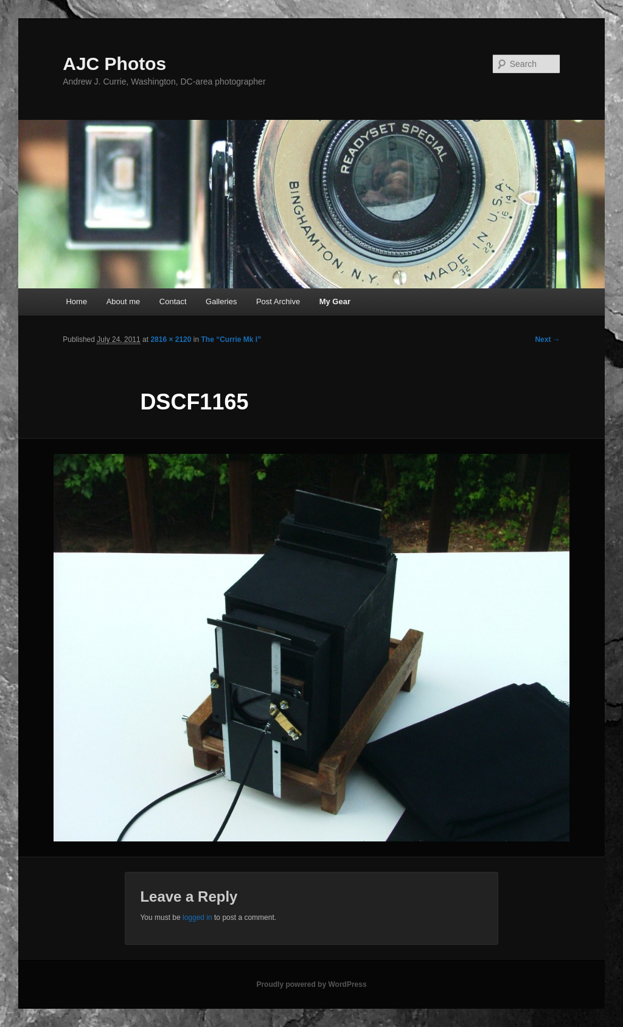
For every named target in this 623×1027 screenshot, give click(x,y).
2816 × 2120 (170, 339)
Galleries (221, 301)
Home (76, 301)
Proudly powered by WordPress (311, 984)
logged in (197, 917)
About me (123, 301)
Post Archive (278, 301)
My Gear (334, 301)
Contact (173, 301)
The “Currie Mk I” (231, 339)
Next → (547, 339)
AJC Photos (114, 64)
